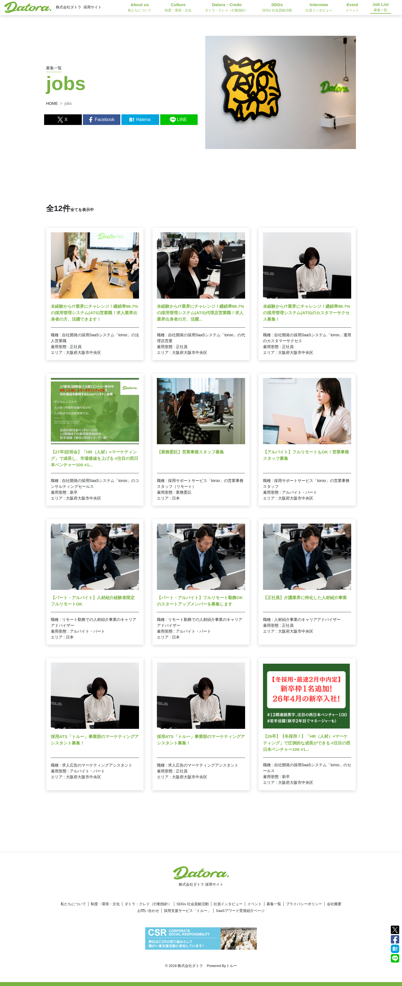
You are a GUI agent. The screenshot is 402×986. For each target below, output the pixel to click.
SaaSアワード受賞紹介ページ (240, 911)
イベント (254, 904)
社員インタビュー (228, 904)
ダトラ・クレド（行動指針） (148, 904)
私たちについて (73, 904)
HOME (52, 103)
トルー (231, 966)
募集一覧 (274, 904)
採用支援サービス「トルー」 (187, 911)
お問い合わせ (148, 911)
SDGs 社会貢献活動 (192, 904)
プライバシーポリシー (304, 904)
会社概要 (334, 904)
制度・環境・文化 (105, 904)
